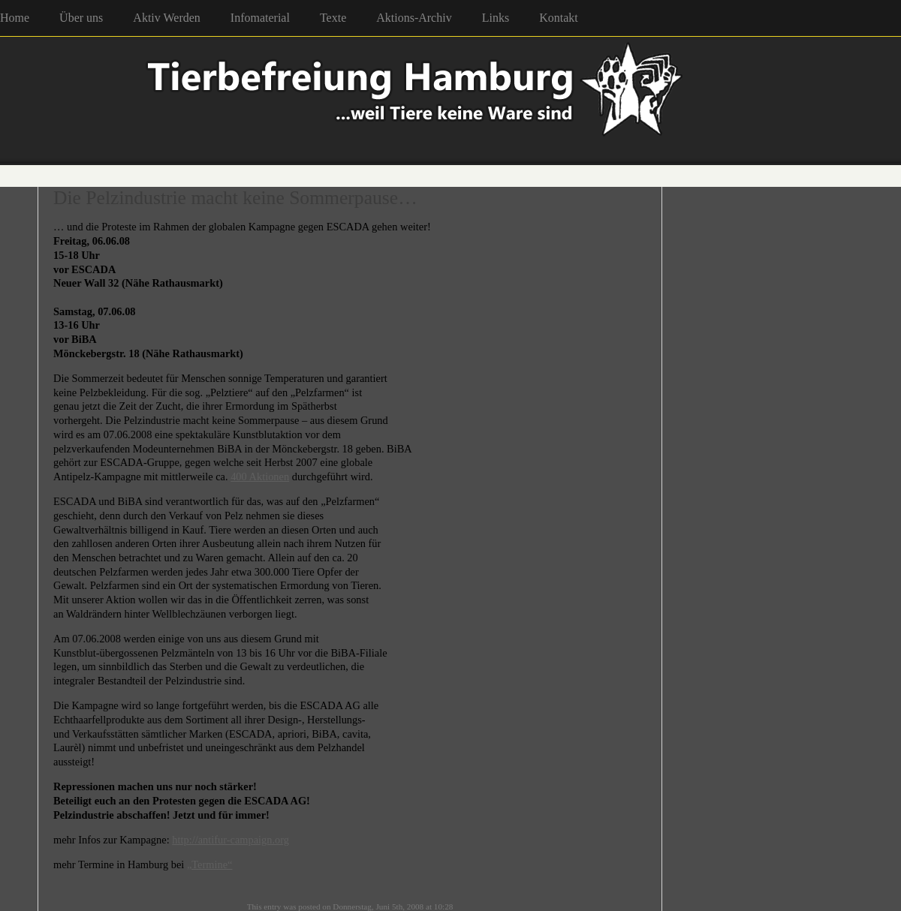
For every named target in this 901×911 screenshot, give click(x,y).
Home (14, 17)
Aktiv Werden (166, 17)
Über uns (81, 17)
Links (495, 17)
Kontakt (558, 17)
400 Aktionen (260, 477)
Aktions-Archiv (413, 17)
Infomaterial (260, 17)
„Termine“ (210, 864)
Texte (333, 17)
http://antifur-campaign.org (230, 840)
